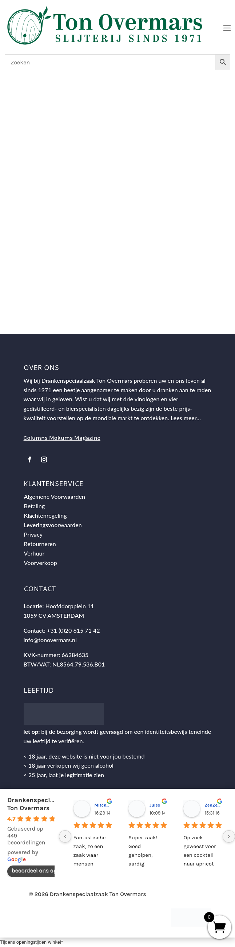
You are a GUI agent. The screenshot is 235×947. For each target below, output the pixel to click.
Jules (155, 805)
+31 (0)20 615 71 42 (73, 630)
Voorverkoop (40, 562)
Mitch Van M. (102, 805)
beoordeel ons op (38, 870)
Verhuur (34, 553)
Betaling (34, 505)
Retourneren (40, 543)
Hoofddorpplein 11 (69, 605)
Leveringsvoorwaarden (53, 524)
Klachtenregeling (45, 515)
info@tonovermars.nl (50, 639)
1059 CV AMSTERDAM (54, 615)
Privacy (33, 534)
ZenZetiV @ (212, 805)
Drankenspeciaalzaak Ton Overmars (41, 804)
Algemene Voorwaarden (54, 496)
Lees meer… (186, 417)
